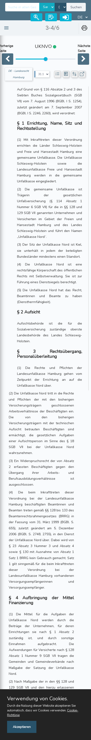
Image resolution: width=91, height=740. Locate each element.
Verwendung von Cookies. (37, 698)
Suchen (76, 7)
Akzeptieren (22, 727)
